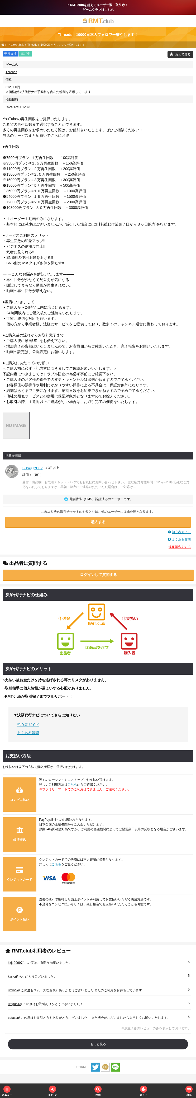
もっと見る (98, 1044)
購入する (98, 522)
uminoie (13, 990)
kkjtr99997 (15, 963)
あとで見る (183, 54)
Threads (11, 72)
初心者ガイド (181, 532)
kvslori (12, 976)
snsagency (32, 468)
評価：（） (32, 474)
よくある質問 (181, 539)
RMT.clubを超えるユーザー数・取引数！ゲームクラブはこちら (98, 7)
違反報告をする (180, 547)
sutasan (13, 1018)
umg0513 (14, 1004)
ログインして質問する (98, 575)
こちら (72, 784)
